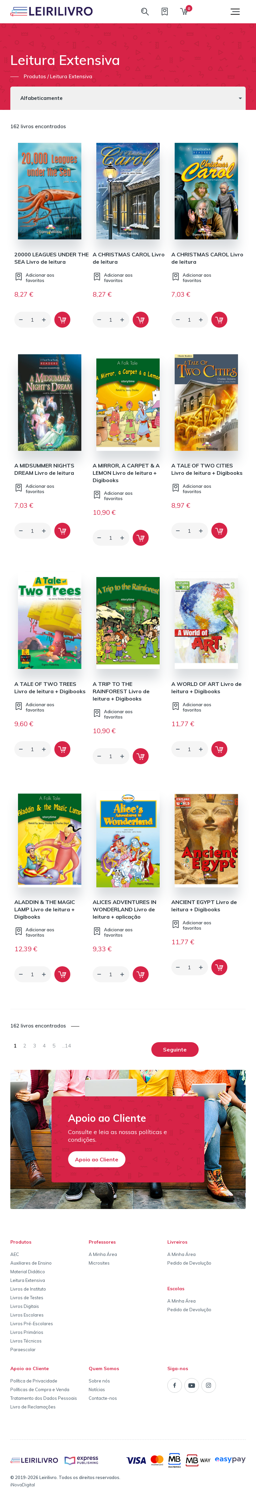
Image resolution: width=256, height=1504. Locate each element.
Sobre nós (99, 1380)
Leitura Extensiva (27, 1280)
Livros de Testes (26, 1297)
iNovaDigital (22, 1484)
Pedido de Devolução (189, 1263)
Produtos (20, 1242)
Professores (102, 1242)
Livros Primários (26, 1332)
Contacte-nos (103, 1398)
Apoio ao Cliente (96, 1159)
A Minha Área (103, 1254)
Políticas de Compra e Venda (39, 1389)
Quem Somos (104, 1368)
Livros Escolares (27, 1315)
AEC (14, 1254)
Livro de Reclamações (33, 1406)
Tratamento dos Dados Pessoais (43, 1398)
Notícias (97, 1389)
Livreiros (177, 1242)
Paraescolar (23, 1349)
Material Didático (27, 1271)
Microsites (99, 1263)
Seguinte (175, 1049)
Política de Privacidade (33, 1380)
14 (66, 1046)
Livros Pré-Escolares (31, 1323)
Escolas (175, 1289)
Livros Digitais (24, 1306)
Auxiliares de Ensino (31, 1263)
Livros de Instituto (28, 1289)
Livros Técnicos (26, 1341)
